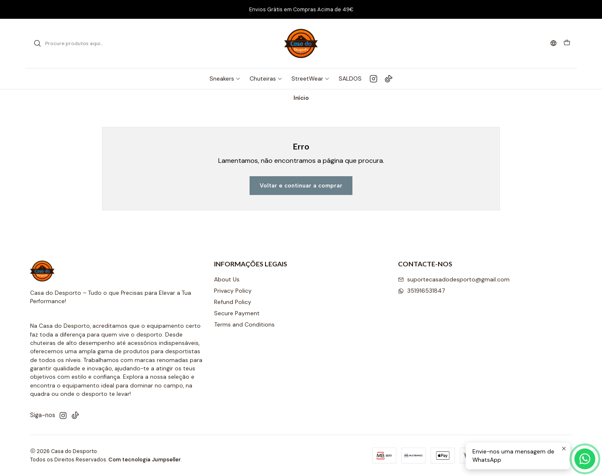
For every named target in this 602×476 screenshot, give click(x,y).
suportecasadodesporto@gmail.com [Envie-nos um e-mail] (454, 279)
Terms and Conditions (244, 324)
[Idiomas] (553, 44)
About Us (227, 279)
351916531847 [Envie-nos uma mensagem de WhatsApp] (421, 290)
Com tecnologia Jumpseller (144, 459)
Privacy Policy (233, 290)
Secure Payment (237, 313)
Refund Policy (232, 302)
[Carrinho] (567, 43)
